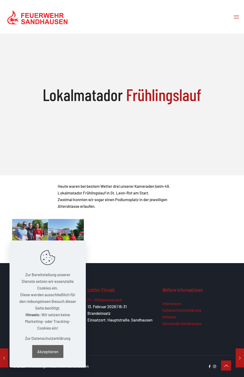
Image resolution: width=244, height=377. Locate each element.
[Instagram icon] (214, 366)
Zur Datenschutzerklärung (47, 338)
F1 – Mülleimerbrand (104, 299)
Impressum (172, 303)
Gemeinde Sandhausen (182, 323)
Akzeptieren (47, 351)
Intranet (169, 316)
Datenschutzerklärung (181, 310)
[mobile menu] (236, 17)
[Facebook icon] (209, 366)
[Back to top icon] (226, 366)
